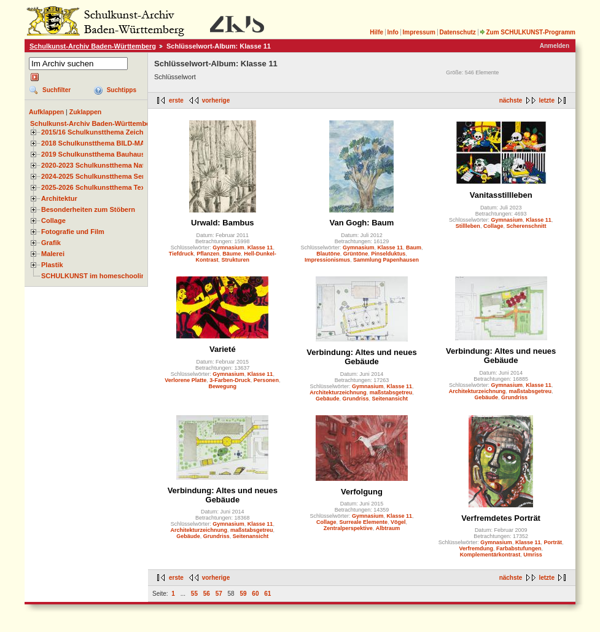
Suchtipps (121, 90)
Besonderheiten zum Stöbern (88, 209)
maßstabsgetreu (391, 392)
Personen (266, 380)
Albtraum (388, 528)
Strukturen (236, 260)
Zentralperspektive (348, 528)
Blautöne (328, 254)
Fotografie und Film (72, 231)
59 (243, 593)
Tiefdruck (181, 254)
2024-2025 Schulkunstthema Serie (95, 176)
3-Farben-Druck (230, 380)
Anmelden (554, 45)
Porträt (553, 542)
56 (206, 593)
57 (219, 593)
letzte (547, 100)
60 (255, 593)
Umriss (532, 555)
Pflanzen (208, 254)
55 (194, 593)
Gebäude (328, 399)
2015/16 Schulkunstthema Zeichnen (98, 132)
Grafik (51, 242)
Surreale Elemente (363, 522)
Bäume (231, 254)
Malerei (52, 253)
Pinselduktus (388, 254)
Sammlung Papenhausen (386, 260)
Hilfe (376, 32)
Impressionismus (327, 260)
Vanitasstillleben (501, 195)
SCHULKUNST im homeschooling (95, 275)
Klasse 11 (260, 247)
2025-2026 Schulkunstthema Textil (96, 187)
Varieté (222, 349)
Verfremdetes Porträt (500, 518)
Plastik (52, 264)
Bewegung (223, 386)
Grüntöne (355, 254)
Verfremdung (476, 548)
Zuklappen (85, 111)
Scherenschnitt (526, 226)
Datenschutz (457, 32)
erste (176, 100)
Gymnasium (228, 247)
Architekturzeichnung (338, 392)
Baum (413, 247)
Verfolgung (362, 491)
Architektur (59, 198)
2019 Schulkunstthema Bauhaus (93, 154)
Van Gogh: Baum (362, 222)
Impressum (418, 32)
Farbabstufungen (519, 548)
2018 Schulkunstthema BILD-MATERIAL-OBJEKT (119, 143)
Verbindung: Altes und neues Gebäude (361, 357)
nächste (511, 100)
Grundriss (355, 399)
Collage (53, 220)
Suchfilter (56, 90)
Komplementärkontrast (490, 555)
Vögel (398, 522)
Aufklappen (46, 111)
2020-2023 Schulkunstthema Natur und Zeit (110, 165)
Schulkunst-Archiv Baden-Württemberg (92, 46)
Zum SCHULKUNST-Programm (527, 32)
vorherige (216, 100)
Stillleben (468, 226)
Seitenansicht (390, 399)
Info (393, 32)
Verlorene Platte (185, 380)
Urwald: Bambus (222, 222)
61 (267, 593)
